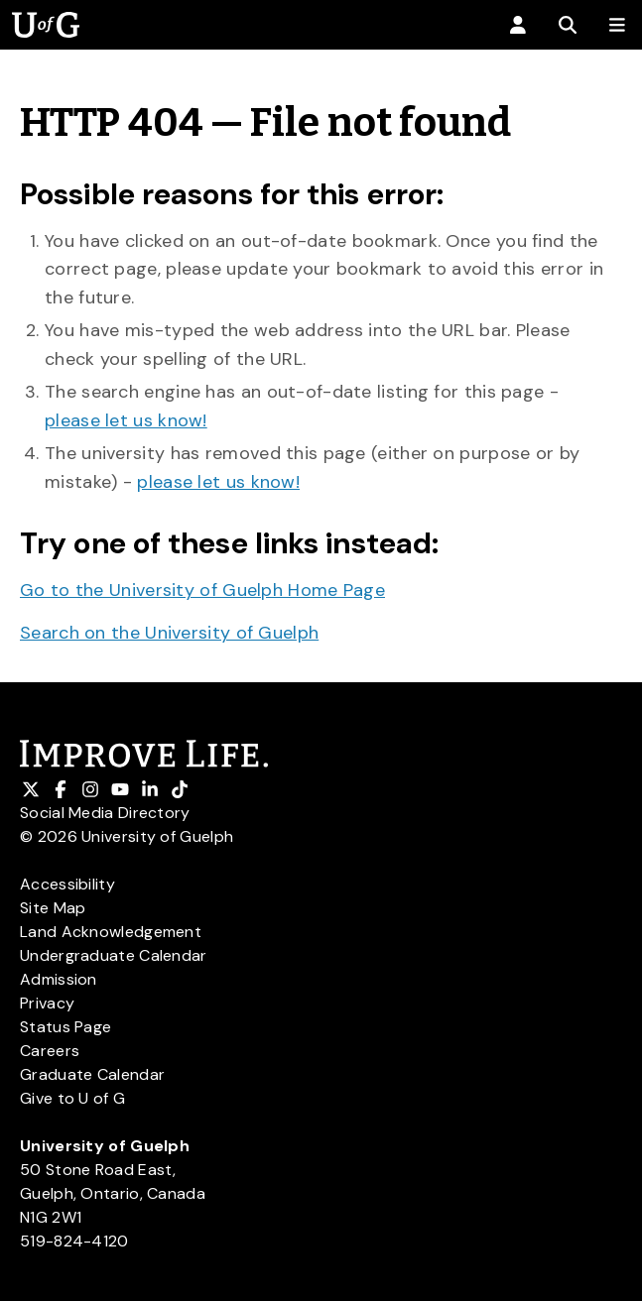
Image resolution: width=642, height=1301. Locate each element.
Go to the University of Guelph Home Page (202, 590)
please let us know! (126, 420)
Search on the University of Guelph (169, 633)
